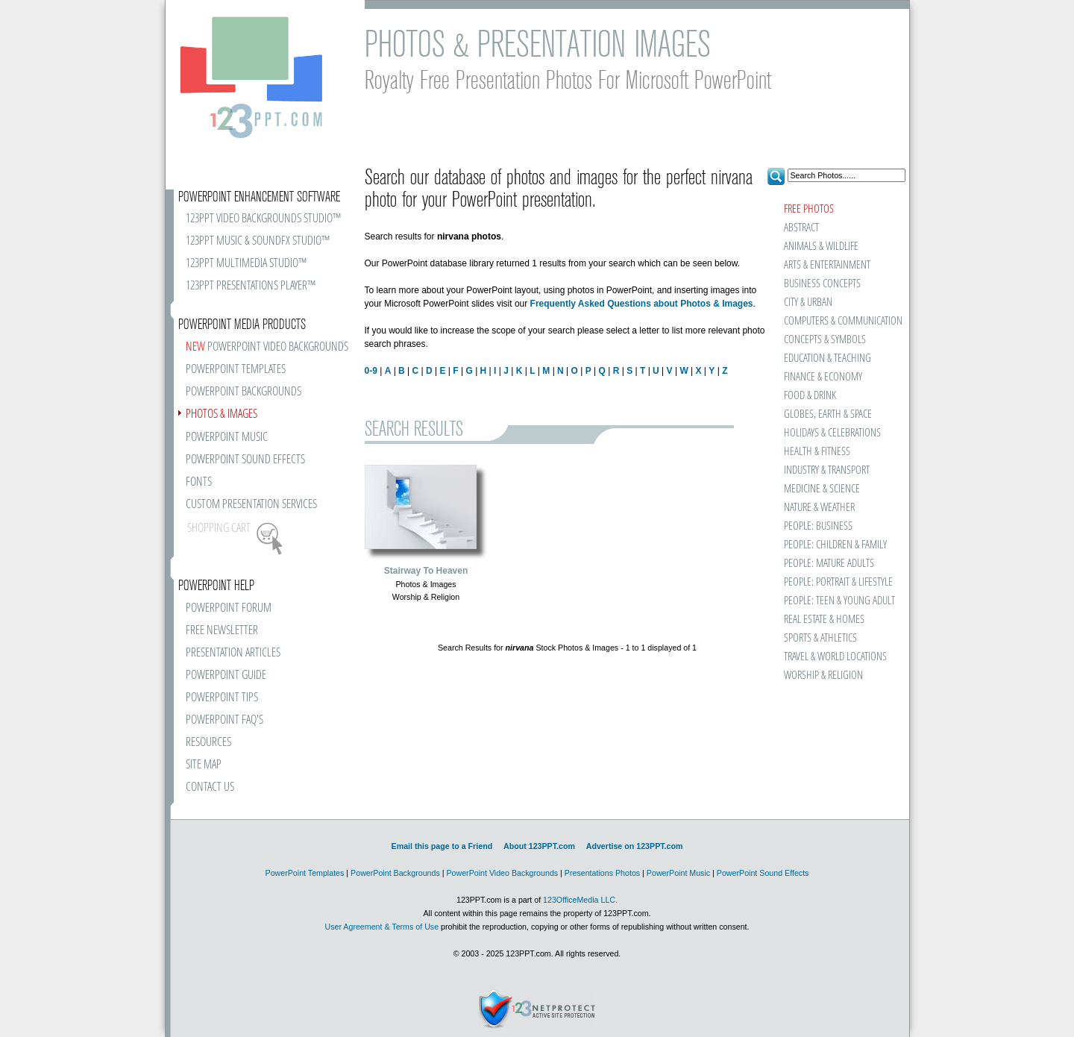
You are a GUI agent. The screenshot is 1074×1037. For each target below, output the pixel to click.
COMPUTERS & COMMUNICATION (842, 321)
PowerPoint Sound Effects (763, 872)
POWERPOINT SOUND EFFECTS (245, 460)
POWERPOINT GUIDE (226, 675)
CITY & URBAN (808, 302)
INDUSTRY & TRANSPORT (827, 470)
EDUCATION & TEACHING (827, 358)
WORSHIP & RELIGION (823, 675)
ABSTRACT (801, 228)
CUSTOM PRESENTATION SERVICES (251, 505)
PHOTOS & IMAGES (221, 414)
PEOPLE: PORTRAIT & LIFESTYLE (838, 582)
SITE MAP (204, 765)
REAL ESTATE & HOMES (824, 619)
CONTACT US (210, 787)
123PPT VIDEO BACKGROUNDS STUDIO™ (263, 219)
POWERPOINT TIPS (222, 698)
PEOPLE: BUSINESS (818, 526)
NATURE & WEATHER (819, 507)
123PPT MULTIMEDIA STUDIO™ (246, 264)
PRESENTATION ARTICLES (233, 653)
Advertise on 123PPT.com (634, 846)
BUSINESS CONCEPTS (822, 284)
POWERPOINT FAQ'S (224, 720)
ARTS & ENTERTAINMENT (827, 265)
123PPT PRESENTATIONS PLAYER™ (250, 286)
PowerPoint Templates (305, 872)
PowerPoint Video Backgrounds (502, 872)
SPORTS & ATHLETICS (820, 638)
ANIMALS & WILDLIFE (821, 246)
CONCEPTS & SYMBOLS (825, 339)
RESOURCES (208, 743)
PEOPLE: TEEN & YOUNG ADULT (839, 601)
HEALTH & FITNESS (817, 451)
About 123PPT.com (539, 846)
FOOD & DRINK (810, 395)
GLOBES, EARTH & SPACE (828, 414)
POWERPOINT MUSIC (227, 437)
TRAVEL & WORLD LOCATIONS (835, 657)
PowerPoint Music (678, 872)
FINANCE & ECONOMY (823, 377)
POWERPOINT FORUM (228, 608)
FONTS (199, 482)
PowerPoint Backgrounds (395, 872)
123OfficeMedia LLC (579, 899)
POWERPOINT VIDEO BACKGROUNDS (267, 347)
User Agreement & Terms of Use (381, 926)
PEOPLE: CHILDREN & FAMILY (835, 545)
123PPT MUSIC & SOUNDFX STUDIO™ (258, 241)
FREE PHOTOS (809, 209)
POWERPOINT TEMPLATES (236, 370)
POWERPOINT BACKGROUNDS (243, 392)
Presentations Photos (602, 872)
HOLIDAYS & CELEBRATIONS (832, 433)
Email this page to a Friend (442, 846)
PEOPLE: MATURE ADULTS (829, 563)
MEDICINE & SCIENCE (822, 489)
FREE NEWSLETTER (222, 631)
